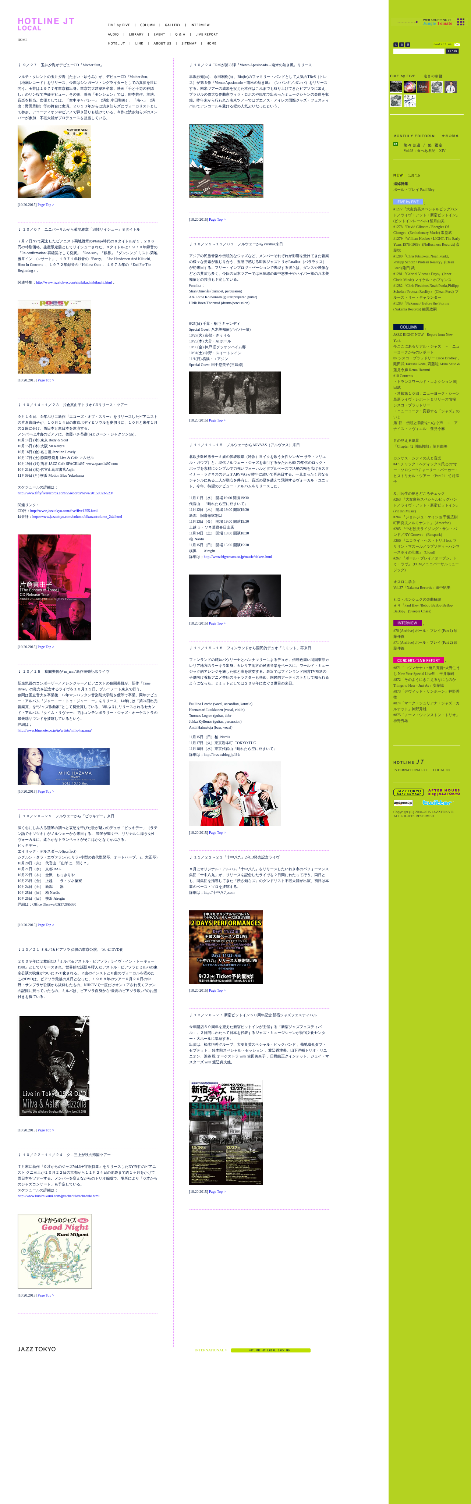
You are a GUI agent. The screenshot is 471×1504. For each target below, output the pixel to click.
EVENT (159, 34)
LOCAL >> (441, 770)
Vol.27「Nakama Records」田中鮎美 (421, 588)
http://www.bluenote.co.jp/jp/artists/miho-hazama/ (55, 730)
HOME (23, 40)
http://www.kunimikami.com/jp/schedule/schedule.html (58, 1196)
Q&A (180, 34)
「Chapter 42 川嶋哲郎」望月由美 (420, 446)
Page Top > (46, 205)
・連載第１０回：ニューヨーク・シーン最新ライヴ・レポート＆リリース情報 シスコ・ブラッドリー (426, 399)
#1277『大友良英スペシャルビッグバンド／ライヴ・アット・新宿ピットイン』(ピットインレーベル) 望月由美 (426, 215)
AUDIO (116, 34)
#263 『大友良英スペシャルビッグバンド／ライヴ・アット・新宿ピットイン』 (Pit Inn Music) (426, 505)
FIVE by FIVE (121, 25)
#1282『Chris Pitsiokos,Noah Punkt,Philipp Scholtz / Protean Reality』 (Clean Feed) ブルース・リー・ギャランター (425, 291)
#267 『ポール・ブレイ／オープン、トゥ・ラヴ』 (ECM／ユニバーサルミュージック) (426, 564)
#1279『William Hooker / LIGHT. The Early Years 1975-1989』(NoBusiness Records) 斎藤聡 (426, 244)
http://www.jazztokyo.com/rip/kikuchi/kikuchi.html (74, 282)
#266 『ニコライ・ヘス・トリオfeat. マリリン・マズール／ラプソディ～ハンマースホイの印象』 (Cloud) (426, 546)
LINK (139, 43)
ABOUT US (163, 43)
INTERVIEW (198, 25)
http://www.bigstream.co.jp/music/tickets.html (238, 557)
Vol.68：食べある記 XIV (425, 151)
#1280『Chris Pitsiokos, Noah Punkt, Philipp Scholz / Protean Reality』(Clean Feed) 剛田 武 (423, 262)
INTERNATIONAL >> (410, 770)
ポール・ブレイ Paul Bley (414, 190)
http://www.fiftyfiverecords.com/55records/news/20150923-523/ (65, 493)
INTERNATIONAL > (211, 1350)
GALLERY (173, 25)
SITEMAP (189, 43)
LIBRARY (136, 34)
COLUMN (147, 25)
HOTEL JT (119, 43)
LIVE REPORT (204, 34)
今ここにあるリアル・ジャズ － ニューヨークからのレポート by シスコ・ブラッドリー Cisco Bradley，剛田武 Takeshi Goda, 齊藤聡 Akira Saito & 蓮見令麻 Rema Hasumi (426, 358)
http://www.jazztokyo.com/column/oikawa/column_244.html (77, 517)
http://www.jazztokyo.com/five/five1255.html (64, 511)
